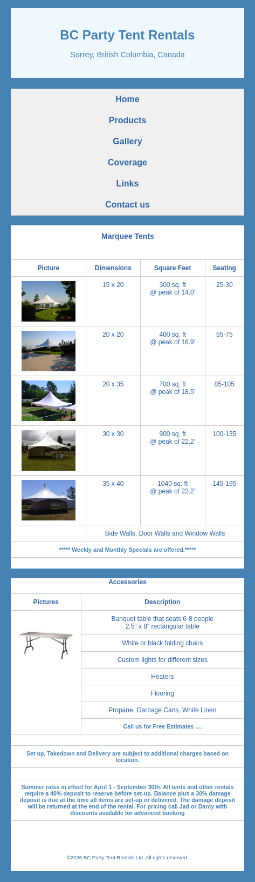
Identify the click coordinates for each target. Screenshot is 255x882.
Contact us (127, 204)
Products (127, 120)
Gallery (127, 141)
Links (127, 183)
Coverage (127, 162)
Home (127, 99)
